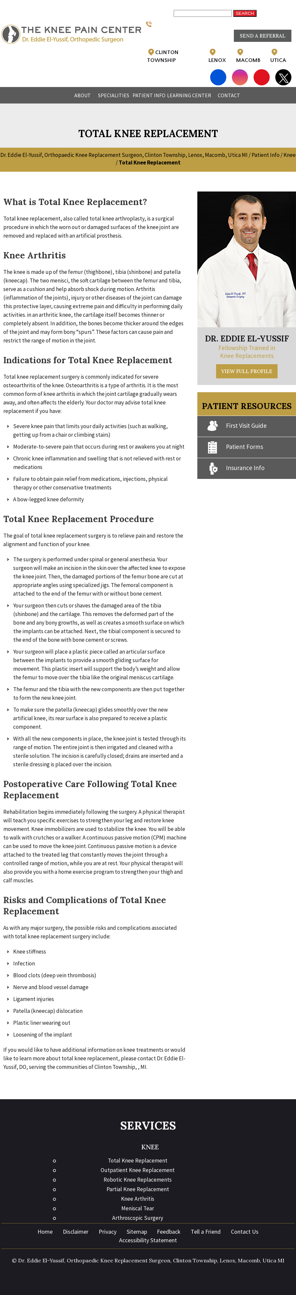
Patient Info (149, 95)
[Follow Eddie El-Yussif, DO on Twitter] (283, 78)
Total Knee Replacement (137, 1160)
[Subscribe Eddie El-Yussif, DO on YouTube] (262, 73)
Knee (290, 155)
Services (148, 1125)
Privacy (107, 1231)
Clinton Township (163, 56)
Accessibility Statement (148, 1240)
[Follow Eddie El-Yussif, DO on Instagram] (240, 73)
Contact (229, 95)
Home (59, 95)
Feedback (169, 1231)
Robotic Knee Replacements (138, 1179)
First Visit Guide (237, 426)
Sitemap (137, 1231)
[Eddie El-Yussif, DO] (71, 34)
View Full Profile (246, 371)
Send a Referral (262, 36)
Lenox (217, 56)
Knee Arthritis (137, 1198)
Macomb (248, 56)
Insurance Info (235, 468)
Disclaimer (75, 1231)
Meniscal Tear (137, 1208)
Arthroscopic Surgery (137, 1217)
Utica (278, 56)
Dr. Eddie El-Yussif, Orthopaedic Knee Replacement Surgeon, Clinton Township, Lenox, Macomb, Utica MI (124, 155)
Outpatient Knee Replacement (138, 1170)
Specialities (113, 95)
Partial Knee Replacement (138, 1189)
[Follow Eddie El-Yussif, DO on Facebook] (218, 73)
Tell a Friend (206, 1231)
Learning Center (189, 95)
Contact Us (245, 1231)
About (82, 95)
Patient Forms (235, 447)
